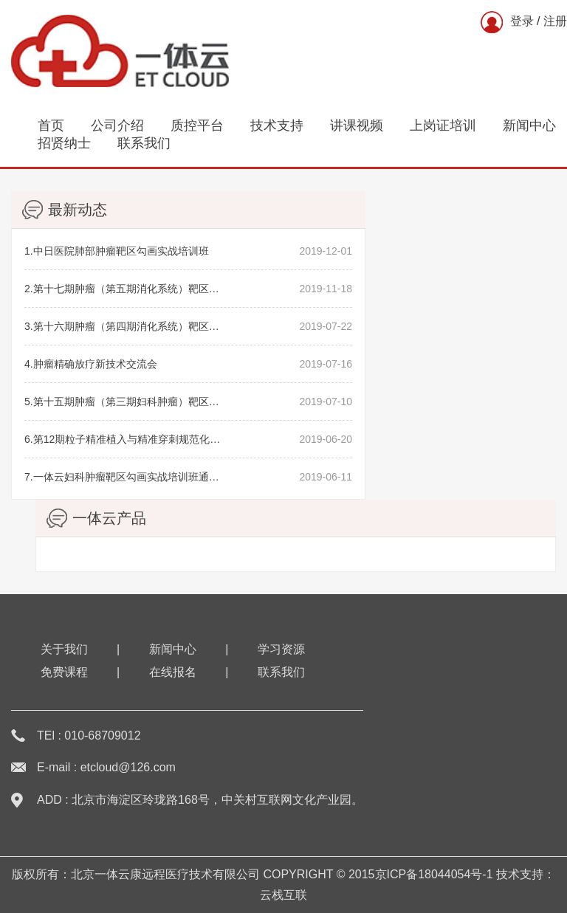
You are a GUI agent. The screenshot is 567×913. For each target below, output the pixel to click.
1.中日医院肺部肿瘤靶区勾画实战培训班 (116, 251)
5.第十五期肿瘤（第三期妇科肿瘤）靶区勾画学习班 (122, 401)
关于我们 (64, 649)
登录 (522, 21)
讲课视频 (356, 125)
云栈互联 (283, 895)
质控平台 (197, 125)
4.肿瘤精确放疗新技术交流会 (90, 364)
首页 (51, 125)
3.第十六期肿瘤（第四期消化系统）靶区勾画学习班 (122, 326)
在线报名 (172, 672)
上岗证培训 (443, 125)
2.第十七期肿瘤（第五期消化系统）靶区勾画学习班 (122, 288)
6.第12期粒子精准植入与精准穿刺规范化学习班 (122, 439)
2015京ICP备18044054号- (417, 874)
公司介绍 (117, 125)
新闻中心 (529, 125)
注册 (555, 21)
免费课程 (64, 672)
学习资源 (281, 649)
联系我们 (144, 143)
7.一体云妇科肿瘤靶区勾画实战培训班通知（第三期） (122, 477)
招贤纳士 (64, 143)
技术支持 (276, 125)
